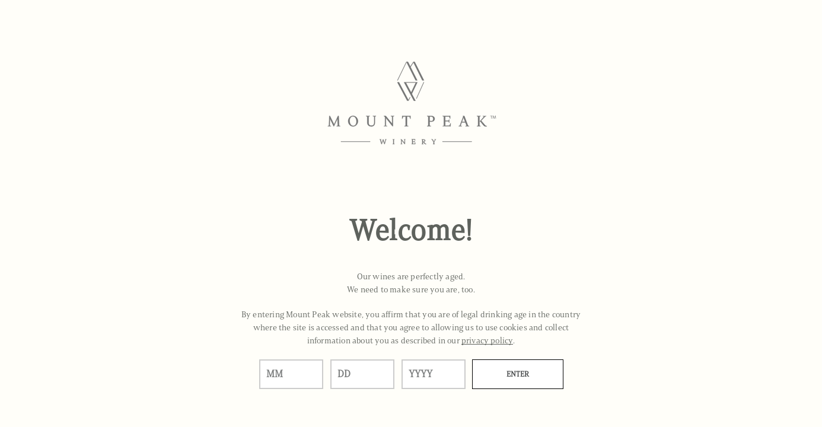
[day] (362, 374)
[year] (434, 374)
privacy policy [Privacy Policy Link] (487, 341)
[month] (291, 374)
